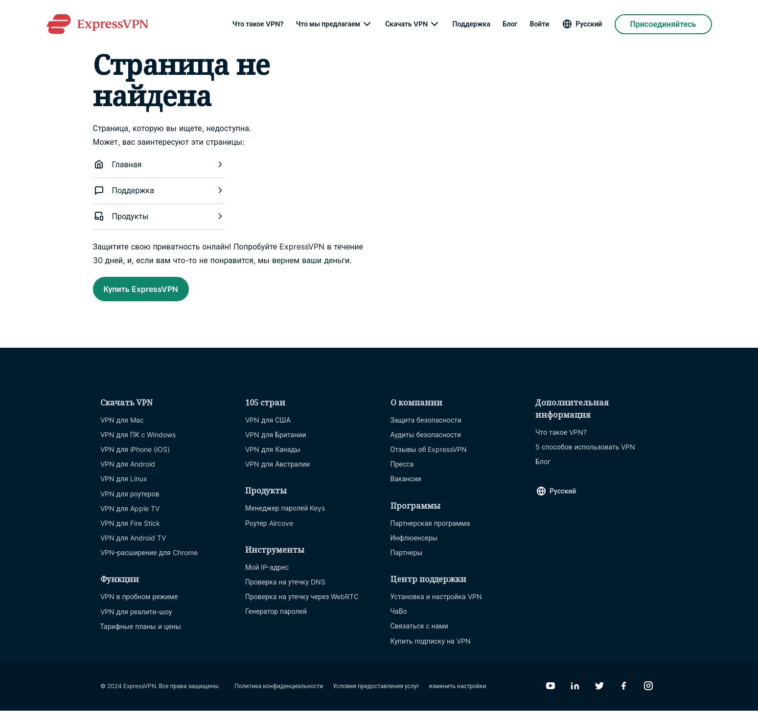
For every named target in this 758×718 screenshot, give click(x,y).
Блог (510, 24)
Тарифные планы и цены (140, 633)
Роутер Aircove (269, 530)
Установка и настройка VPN (436, 604)
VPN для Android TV (133, 545)
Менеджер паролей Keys (285, 515)
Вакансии (405, 486)
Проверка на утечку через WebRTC (302, 604)
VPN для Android (127, 471)
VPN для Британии (275, 442)
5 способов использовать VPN (585, 454)
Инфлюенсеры (414, 545)
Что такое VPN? (258, 24)
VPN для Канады (272, 456)
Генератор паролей (276, 618)
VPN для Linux (123, 486)
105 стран (265, 409)
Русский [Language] (588, 24)
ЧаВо (398, 618)
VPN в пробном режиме (139, 604)
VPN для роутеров (130, 501)
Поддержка (471, 24)
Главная (159, 164)
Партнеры (406, 560)
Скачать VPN (406, 24)
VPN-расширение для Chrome (149, 560)
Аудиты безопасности (425, 442)
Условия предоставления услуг (376, 693)
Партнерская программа (430, 530)
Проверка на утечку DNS (285, 589)
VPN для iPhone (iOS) (135, 456)
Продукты (159, 216)
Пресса (402, 471)
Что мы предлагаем (328, 24)
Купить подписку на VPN (430, 648)
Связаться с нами (419, 633)
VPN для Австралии (277, 471)
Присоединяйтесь (663, 24)
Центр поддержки (428, 586)
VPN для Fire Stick (130, 530)
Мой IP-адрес (267, 574)
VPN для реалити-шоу (136, 619)
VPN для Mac (122, 427)
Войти (540, 24)
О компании (416, 409)
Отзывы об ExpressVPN (428, 456)
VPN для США (268, 427)
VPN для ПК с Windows (138, 442)
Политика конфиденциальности (278, 693)
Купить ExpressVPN (157, 291)
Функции (119, 586)
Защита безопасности (425, 427)
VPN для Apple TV (130, 516)
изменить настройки (457, 693)
